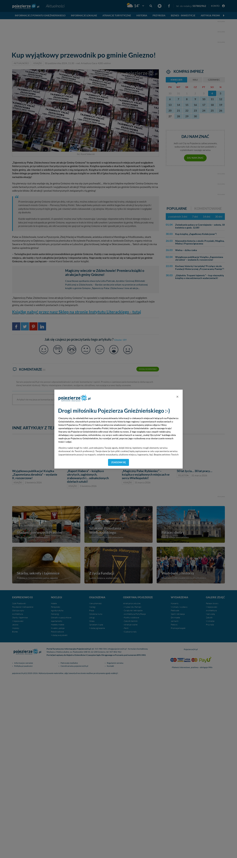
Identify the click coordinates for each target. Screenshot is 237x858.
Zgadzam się (118, 462)
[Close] (177, 396)
